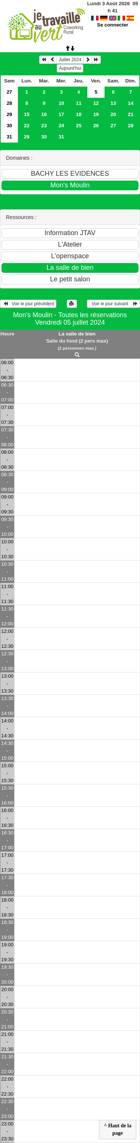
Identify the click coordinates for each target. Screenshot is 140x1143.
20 (113, 114)
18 (78, 114)
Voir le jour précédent (28, 303)
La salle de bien (77, 334)
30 (9, 125)
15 (26, 114)
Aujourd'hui (70, 68)
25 (78, 125)
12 (96, 103)
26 (96, 125)
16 (44, 114)
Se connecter (112, 18)
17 (61, 114)
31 (9, 137)
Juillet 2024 (70, 59)
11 (78, 103)
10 (61, 103)
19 (96, 114)
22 (26, 125)
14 (131, 103)
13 (113, 103)
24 (61, 125)
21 (131, 114)
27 (9, 92)
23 (44, 125)
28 (9, 103)
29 (9, 114)
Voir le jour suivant (113, 303)
